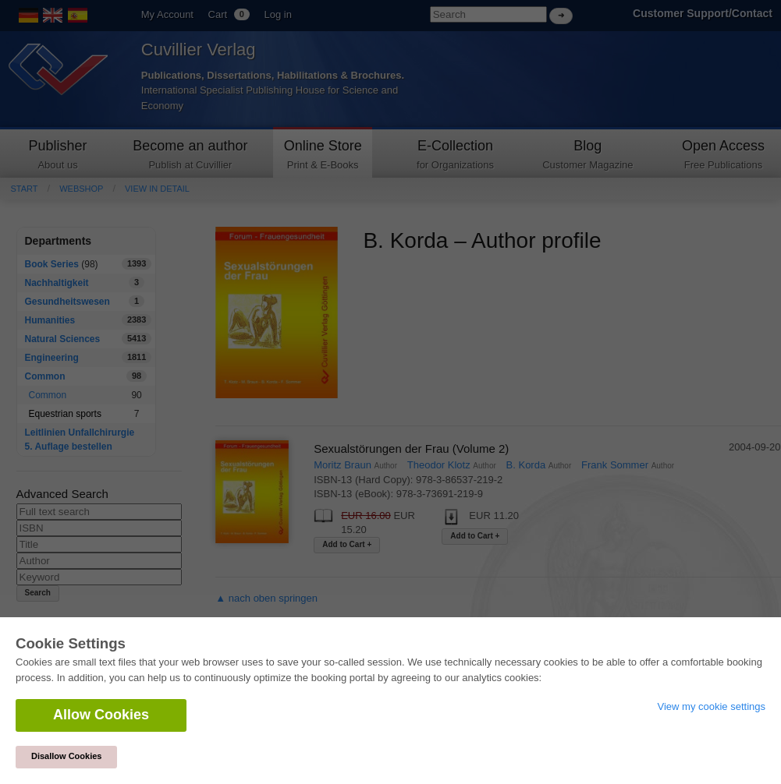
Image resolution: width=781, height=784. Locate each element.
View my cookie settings (712, 706)
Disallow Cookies (66, 756)
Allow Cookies (101, 714)
